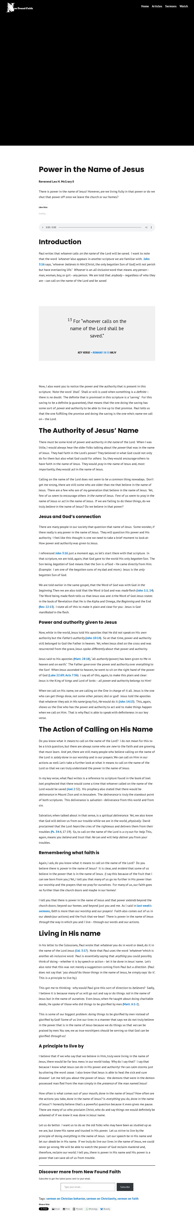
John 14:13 (126, 702)
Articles (157, 6)
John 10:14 (93, 638)
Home (145, 6)
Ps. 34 (55, 832)
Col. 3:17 (81, 951)
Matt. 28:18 (81, 659)
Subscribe (125, 1186)
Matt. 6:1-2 (130, 1004)
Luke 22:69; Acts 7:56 (63, 675)
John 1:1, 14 (145, 590)
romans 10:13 (101, 352)
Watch (184, 6)
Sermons (171, 6)
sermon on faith (128, 1199)
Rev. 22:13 (46, 607)
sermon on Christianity (101, 1199)
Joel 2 (71, 789)
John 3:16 (61, 553)
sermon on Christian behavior (65, 1199)
